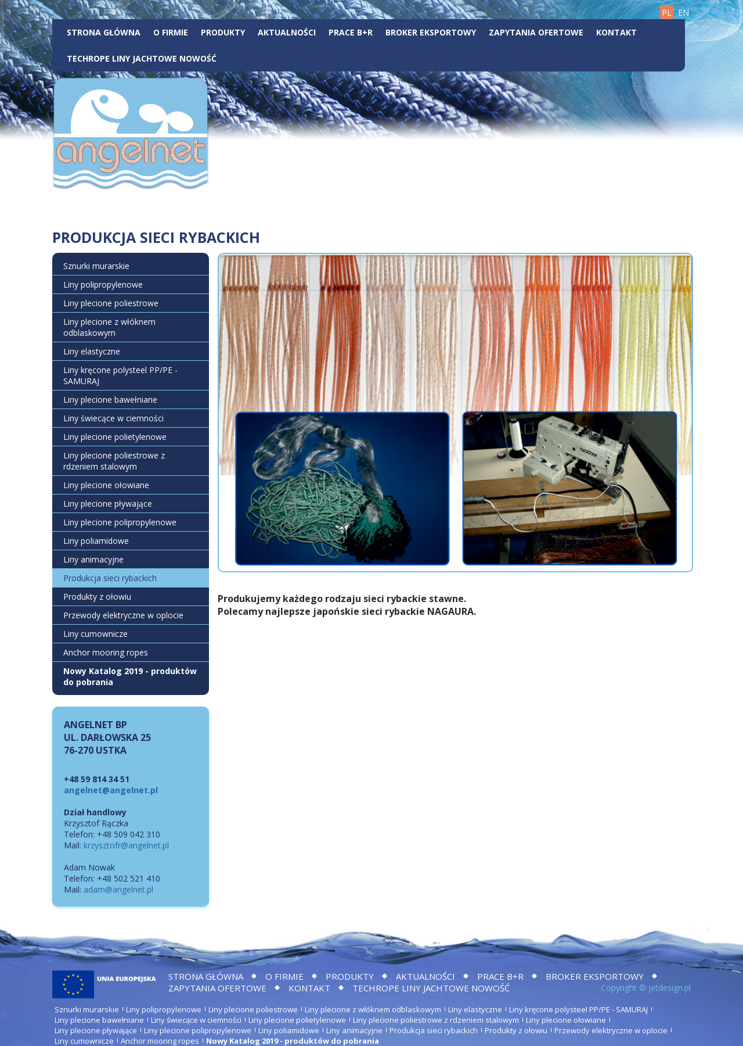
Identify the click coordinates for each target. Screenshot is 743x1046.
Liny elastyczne (91, 351)
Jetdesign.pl (669, 987)
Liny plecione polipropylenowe (119, 522)
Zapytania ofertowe (536, 32)
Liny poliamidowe (96, 540)
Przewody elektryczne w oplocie (123, 615)
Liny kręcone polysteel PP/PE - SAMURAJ (120, 375)
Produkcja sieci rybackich (110, 577)
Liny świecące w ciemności (113, 418)
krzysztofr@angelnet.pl (126, 845)
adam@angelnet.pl (118, 889)
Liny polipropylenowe (103, 284)
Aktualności (287, 32)
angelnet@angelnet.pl (111, 790)
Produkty (223, 32)
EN (683, 12)
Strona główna (103, 32)
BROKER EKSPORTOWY (430, 32)
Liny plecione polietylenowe (115, 436)
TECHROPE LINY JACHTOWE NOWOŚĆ (142, 58)
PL (667, 12)
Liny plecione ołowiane (106, 484)
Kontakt (616, 32)
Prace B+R (351, 32)
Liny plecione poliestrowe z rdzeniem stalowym (114, 461)
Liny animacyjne (93, 559)
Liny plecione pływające (107, 503)
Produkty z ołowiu (97, 596)
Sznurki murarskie (96, 265)
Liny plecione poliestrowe (110, 303)
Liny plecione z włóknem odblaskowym (109, 327)
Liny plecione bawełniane (110, 399)
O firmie (170, 32)
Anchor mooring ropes (105, 652)
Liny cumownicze (95, 633)
